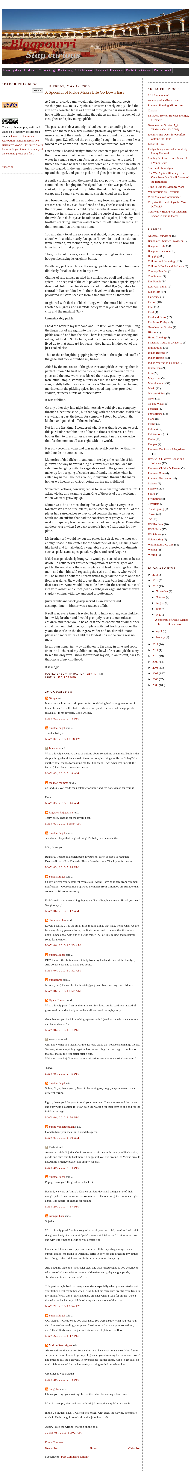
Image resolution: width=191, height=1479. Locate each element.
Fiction (152, 301)
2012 (155, 644)
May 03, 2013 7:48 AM (62, 773)
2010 (155, 655)
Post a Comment (54, 1442)
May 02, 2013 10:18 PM (63, 739)
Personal (163, 70)
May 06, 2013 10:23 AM (63, 945)
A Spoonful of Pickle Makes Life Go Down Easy (85, 92)
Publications (138, 70)
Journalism (154, 367)
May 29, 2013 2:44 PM (62, 1379)
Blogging (153, 256)
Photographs (155, 413)
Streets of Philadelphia (161, 167)
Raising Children (75, 70)
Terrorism (153, 503)
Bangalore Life (156, 245)
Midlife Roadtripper (60, 1345)
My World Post (157, 393)
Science (152, 483)
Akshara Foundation (160, 235)
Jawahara (54, 748)
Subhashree (55, 979)
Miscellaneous (156, 383)
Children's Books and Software (166, 266)
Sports (151, 493)
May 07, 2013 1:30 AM (62, 1137)
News (151, 398)
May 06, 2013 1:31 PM (62, 1029)
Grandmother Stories (160, 327)
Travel (151, 514)
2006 (155, 679)
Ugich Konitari (57, 1000)
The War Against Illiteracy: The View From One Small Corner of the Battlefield (168, 177)
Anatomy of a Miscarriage (163, 100)
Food (151, 312)
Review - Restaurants (160, 478)
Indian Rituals (156, 357)
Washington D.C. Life (160, 544)
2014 (155, 580)
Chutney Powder (157, 271)
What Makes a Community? (164, 196)
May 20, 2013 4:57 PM (62, 1206)
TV (150, 519)
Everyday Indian (157, 286)
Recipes (152, 444)
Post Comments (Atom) (75, 1456)
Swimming (154, 498)
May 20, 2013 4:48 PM (62, 1167)
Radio (151, 439)
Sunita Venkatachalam (62, 1126)
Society (152, 488)
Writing (152, 554)
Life (59, 677)
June (159, 608)
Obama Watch (156, 403)
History (152, 332)
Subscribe (7, 166)
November (162, 591)
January (161, 637)
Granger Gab (56, 1215)
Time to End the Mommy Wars (166, 186)
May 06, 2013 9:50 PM (62, 1117)
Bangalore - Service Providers (165, 240)
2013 (155, 586)
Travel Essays (109, 70)
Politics (152, 428)
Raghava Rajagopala (61, 812)
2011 (155, 650)
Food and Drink (157, 317)
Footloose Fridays (158, 322)
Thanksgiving (156, 509)
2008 (155, 667)
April (159, 631)
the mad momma (58, 782)
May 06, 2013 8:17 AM (62, 910)
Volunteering (155, 539)
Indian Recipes (156, 352)
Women (152, 549)
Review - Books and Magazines (166, 449)
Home (93, 1448)
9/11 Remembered (158, 95)
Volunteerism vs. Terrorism (163, 191)
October (161, 597)
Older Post (134, 1448)
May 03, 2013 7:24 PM (62, 867)
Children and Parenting (161, 261)
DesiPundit (154, 281)
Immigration (155, 347)
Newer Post (52, 1448)
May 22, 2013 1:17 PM (62, 1335)
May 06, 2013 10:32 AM (63, 970)
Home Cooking (157, 337)
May (159, 614)
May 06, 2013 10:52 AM (63, 991)
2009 (155, 661)
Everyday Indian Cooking (29, 70)
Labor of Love (156, 143)
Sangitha (54, 1388)
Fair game (154, 296)
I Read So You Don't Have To (165, 342)
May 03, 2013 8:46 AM (62, 803)
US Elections (155, 524)
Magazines (154, 378)
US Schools (155, 534)
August (160, 602)
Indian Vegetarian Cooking (163, 362)
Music (151, 388)
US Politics (154, 529)
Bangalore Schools (159, 251)
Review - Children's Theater (164, 468)
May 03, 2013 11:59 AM (63, 823)
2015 (155, 574)
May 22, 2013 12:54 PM (63, 1306)
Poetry (151, 423)
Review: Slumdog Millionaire (165, 105)
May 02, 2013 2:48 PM (62, 718)
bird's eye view (57, 920)
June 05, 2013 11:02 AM (63, 1432)
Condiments (155, 276)
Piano (151, 418)
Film (150, 307)
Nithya (53, 698)
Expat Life (154, 291)
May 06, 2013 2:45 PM (62, 1073)
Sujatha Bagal (57, 727)
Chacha (152, 110)
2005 (155, 685)
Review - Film (156, 473)
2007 (155, 673)
